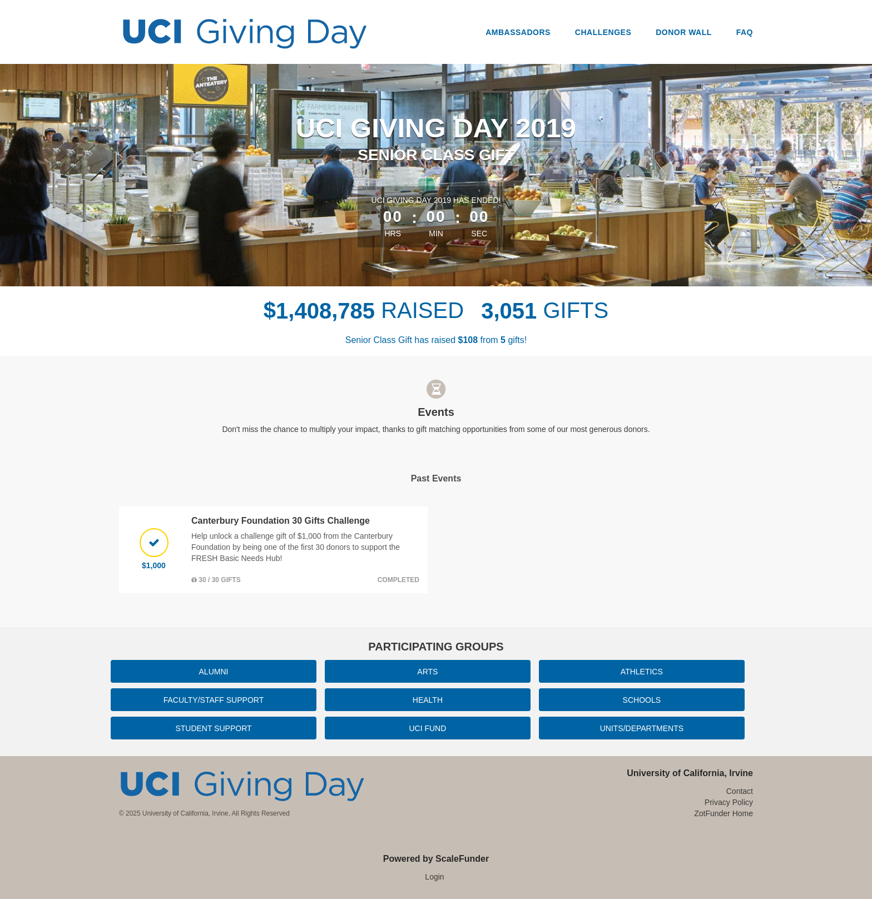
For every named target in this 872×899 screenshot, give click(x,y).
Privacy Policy (729, 802)
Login (434, 876)
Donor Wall (684, 32)
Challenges (603, 32)
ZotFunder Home (723, 813)
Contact (739, 791)
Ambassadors (518, 32)
